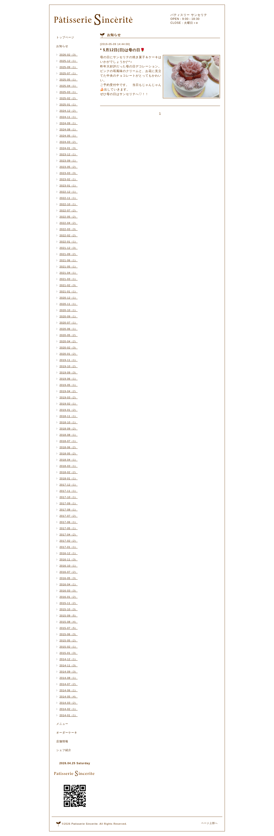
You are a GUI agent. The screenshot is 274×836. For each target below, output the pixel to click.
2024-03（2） (69, 142)
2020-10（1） (69, 310)
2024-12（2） (69, 110)
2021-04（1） (69, 272)
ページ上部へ (209, 823)
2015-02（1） (69, 646)
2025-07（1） (69, 73)
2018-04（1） (69, 459)
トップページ (65, 37)
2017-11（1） (69, 491)
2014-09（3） (69, 671)
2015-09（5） (69, 615)
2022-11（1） (69, 198)
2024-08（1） (69, 129)
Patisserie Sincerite (84, 823)
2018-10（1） (69, 422)
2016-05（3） (69, 578)
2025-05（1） (69, 79)
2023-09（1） (69, 160)
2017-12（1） (69, 484)
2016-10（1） (69, 565)
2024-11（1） (69, 117)
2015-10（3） (69, 609)
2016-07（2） (69, 572)
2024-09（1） (69, 123)
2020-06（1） (69, 329)
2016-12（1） (69, 553)
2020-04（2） (69, 341)
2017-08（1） (69, 509)
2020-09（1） (69, 316)
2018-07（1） (69, 441)
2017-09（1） (69, 503)
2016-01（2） (69, 596)
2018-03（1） (69, 466)
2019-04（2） (69, 391)
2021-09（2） (69, 254)
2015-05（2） (69, 640)
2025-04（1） (69, 85)
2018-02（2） (69, 472)
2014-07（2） (69, 684)
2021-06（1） (69, 260)
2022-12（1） (69, 191)
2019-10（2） (69, 366)
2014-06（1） (69, 690)
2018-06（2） (69, 447)
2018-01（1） (69, 478)
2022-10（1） (69, 204)
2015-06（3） (69, 634)
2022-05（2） (69, 216)
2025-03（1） (69, 92)
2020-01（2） (69, 353)
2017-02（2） (69, 540)
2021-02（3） (69, 285)
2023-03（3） (69, 173)
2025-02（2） (69, 98)
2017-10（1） (69, 497)
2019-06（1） (69, 378)
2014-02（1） (69, 709)
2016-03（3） (69, 590)
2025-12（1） (69, 61)
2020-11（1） (69, 304)
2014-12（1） (69, 659)
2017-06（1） (69, 522)
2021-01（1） (69, 291)
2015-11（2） (69, 603)
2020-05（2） (69, 335)
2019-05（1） (69, 385)
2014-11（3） (69, 665)
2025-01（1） (69, 104)
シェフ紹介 (63, 750)
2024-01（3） (69, 148)
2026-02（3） (69, 54)
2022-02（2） (69, 235)
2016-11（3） (69, 559)
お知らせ (62, 46)
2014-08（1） (69, 678)
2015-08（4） (69, 621)
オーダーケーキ (66, 732)
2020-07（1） (69, 322)
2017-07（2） (69, 515)
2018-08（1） (69, 434)
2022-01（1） (69, 241)
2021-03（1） (69, 279)
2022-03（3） (69, 229)
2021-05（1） (69, 266)
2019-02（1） (69, 403)
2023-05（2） (69, 166)
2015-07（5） (69, 628)
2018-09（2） (69, 428)
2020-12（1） (69, 297)
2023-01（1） (69, 185)
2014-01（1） (69, 715)
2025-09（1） (69, 67)
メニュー (62, 723)
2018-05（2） (69, 453)
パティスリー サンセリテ (188, 15)
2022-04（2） (69, 223)
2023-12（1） (69, 154)
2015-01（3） (69, 653)
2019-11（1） (69, 360)
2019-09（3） (69, 372)
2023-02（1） (69, 179)
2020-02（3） (69, 347)
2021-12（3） (69, 248)
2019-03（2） (69, 397)
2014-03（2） (69, 702)
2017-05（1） (69, 528)
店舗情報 (62, 741)
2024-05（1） (69, 135)
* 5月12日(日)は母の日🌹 (122, 50)
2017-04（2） (69, 534)
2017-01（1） (69, 547)
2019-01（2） (69, 410)
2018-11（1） (69, 416)
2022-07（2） (69, 210)
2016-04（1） (69, 584)
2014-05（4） (69, 696)
